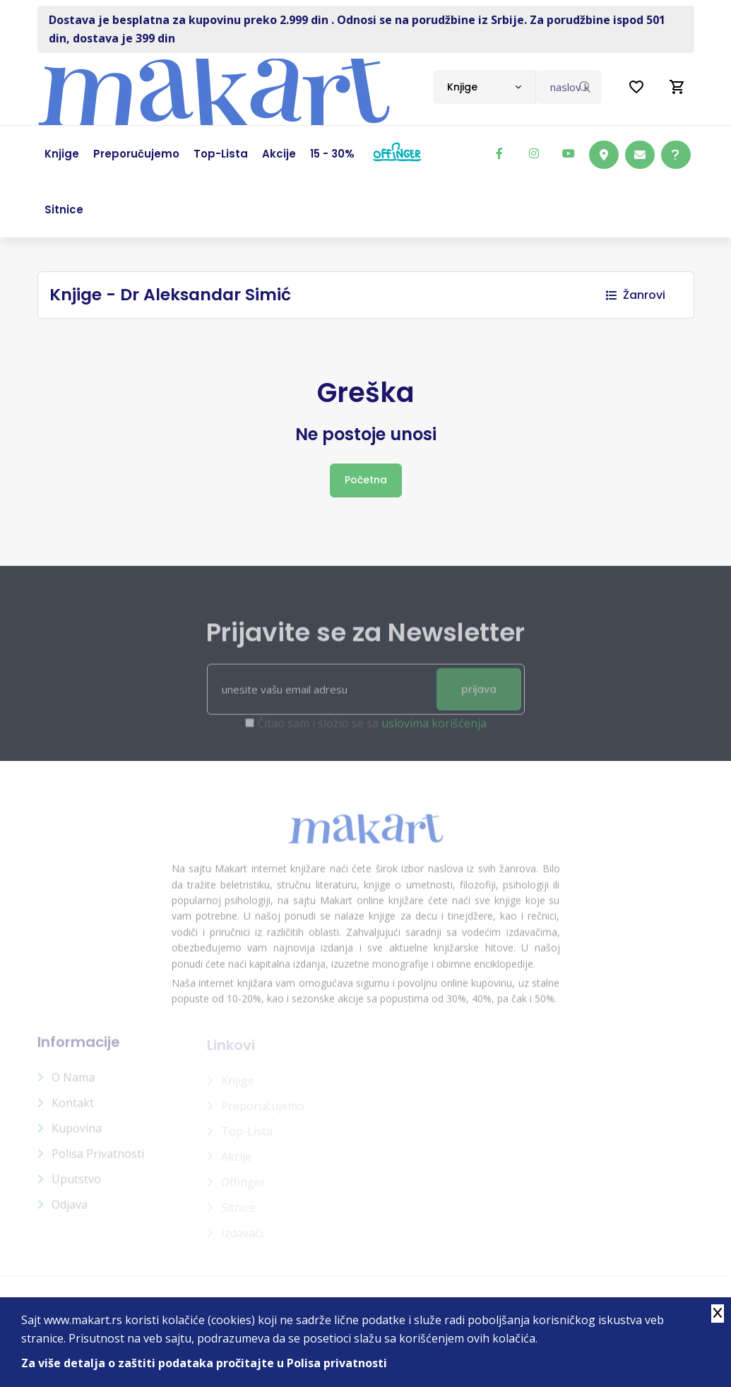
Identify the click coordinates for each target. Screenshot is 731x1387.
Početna (366, 480)
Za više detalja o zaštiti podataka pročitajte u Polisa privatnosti (204, 1363)
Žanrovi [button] (635, 295)
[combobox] (484, 87)
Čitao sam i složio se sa (372, 731)
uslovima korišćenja (434, 731)
